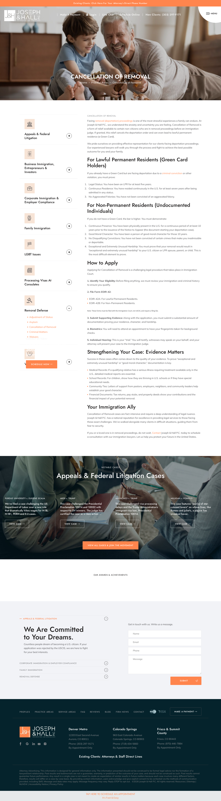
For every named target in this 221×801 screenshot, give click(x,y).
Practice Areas (44, 711)
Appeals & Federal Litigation (37, 136)
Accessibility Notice (38, 784)
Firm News (122, 711)
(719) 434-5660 (129, 743)
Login (93, 14)
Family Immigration (37, 228)
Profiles (25, 711)
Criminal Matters (38, 331)
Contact (156, 432)
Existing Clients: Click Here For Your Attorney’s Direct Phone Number (110, 3)
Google (27, 743)
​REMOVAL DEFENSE (30, 678)
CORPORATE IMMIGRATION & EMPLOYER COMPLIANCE (49, 664)
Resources (180, 781)
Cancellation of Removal (42, 326)
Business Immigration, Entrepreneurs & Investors (39, 168)
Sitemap (191, 781)
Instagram (45, 743)
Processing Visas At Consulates (38, 282)
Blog (108, 711)
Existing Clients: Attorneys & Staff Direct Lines (110, 756)
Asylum (33, 321)
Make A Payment (70, 14)
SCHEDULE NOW (40, 364)
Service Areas (67, 711)
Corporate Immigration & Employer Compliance (42, 200)
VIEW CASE (15, 523)
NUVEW (23, 784)
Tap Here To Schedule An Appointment (110, 795)
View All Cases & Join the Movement (110, 545)
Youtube (39, 743)
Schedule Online (130, 14)
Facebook (21, 743)
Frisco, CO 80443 (166, 738)
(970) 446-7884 (173, 743)
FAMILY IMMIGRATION (31, 671)
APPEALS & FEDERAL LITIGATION (41, 619)
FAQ (83, 711)
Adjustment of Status (41, 317)
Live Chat (108, 14)
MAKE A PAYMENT (184, 711)
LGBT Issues (33, 254)
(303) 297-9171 (171, 14)
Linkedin (33, 743)
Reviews (95, 711)
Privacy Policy (56, 784)
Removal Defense (36, 310)
